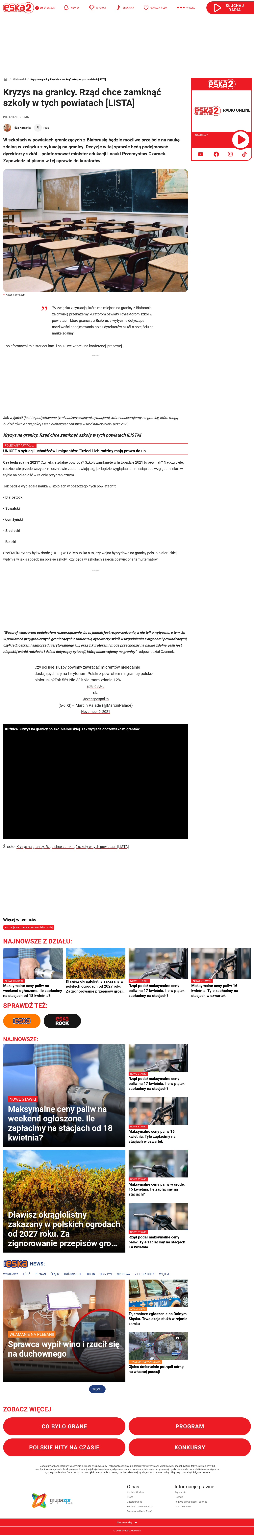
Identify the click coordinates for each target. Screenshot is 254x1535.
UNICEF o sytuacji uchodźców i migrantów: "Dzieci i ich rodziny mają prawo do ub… (76, 451)
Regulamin (180, 1492)
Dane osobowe (182, 1506)
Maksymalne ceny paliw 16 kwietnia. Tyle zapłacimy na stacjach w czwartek (221, 988)
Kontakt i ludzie (135, 1492)
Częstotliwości (134, 1501)
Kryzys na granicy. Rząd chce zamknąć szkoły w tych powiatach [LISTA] (72, 847)
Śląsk (55, 1274)
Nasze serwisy (127, 1522)
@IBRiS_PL (95, 686)
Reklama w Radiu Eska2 (140, 1511)
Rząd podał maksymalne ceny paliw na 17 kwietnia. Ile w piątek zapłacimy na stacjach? (158, 988)
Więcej (164, 1274)
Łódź (26, 1274)
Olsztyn (106, 1274)
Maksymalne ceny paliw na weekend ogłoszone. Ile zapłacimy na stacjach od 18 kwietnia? (33, 988)
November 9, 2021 (95, 712)
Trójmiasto (72, 1274)
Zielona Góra (144, 1274)
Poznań (40, 1274)
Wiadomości (19, 79)
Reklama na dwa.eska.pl (140, 1506)
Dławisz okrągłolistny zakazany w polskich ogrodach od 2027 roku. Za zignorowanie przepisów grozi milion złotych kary (94, 986)
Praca (130, 1497)
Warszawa (10, 1274)
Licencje (179, 1497)
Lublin (90, 1274)
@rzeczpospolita (96, 699)
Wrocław (123, 1274)
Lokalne (24, 1264)
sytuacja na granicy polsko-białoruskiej (29, 927)
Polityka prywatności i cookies (191, 1501)
